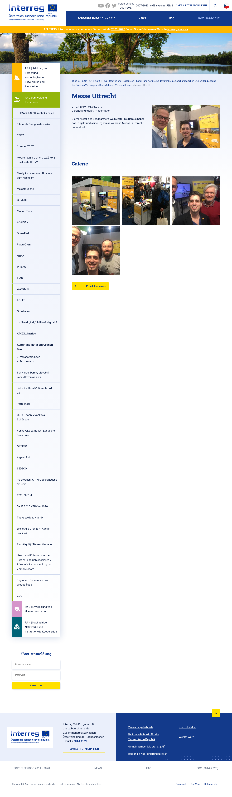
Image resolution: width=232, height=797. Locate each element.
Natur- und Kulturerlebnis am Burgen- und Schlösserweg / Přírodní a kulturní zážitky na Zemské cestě (34, 562)
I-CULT (21, 300)
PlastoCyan (24, 244)
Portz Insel (23, 403)
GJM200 (22, 200)
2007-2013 (142, 5)
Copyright (181, 784)
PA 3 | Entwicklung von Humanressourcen (38, 609)
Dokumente (27, 361)
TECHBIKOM (24, 495)
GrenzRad (23, 233)
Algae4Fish (23, 457)
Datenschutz (211, 784)
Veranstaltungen (30, 357)
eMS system (157, 5)
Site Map (195, 784)
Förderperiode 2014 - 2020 (96, 18)
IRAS (20, 277)
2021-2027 (118, 29)
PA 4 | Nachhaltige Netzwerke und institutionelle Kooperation (41, 627)
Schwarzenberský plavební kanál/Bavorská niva (33, 375)
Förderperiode (126, 6)
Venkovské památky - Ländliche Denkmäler (36, 433)
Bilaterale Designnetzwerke (33, 124)
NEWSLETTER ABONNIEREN (192, 5)
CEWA (20, 135)
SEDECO (22, 468)
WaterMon (23, 289)
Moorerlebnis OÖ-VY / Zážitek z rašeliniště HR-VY (36, 160)
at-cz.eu (76, 81)
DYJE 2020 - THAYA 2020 (32, 506)
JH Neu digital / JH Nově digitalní (37, 322)
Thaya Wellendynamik (30, 517)
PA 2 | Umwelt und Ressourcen (36, 100)
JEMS (169, 5)
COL (19, 595)
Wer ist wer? (186, 736)
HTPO (20, 255)
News (142, 18)
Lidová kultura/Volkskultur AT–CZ (35, 390)
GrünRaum (23, 311)
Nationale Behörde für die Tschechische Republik (143, 737)
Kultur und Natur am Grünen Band (35, 347)
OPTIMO (22, 446)
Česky (226, 5)
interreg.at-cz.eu (177, 29)
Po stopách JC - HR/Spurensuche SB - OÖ (37, 482)
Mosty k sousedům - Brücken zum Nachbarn (34, 175)
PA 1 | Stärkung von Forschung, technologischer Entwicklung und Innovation (36, 77)
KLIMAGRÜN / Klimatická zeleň (35, 113)
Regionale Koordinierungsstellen (147, 753)
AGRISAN (22, 222)
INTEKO (21, 266)
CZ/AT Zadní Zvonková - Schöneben (31, 417)
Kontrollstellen (187, 727)
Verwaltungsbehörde (140, 727)
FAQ (171, 18)
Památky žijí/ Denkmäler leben (35, 544)
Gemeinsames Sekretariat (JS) (146, 746)
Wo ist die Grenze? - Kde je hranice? (33, 531)
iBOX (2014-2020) (209, 18)
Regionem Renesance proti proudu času (33, 582)
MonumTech (24, 211)
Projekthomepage (96, 286)
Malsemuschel (25, 188)
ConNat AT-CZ (25, 146)
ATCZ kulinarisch (27, 333)
